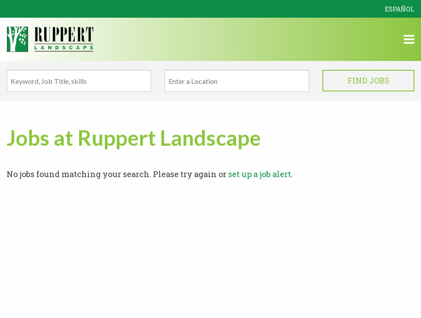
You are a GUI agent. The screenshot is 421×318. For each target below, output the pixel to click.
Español (399, 9)
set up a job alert (259, 174)
